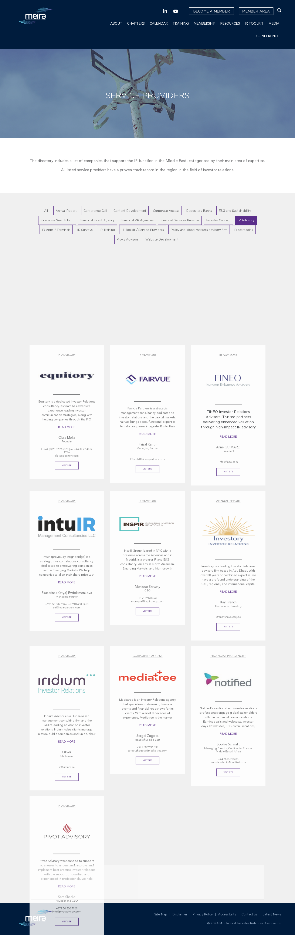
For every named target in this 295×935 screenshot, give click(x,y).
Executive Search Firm (57, 220)
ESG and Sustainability (235, 210)
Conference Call (95, 210)
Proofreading (243, 229)
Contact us (249, 914)
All (46, 210)
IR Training (107, 229)
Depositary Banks (199, 210)
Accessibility (227, 914)
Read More (66, 799)
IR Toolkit (254, 24)
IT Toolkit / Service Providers (143, 229)
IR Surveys (85, 229)
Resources (230, 24)
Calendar (159, 24)
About (116, 24)
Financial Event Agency (97, 220)
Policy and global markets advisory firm (199, 229)
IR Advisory (246, 220)
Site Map (160, 914)
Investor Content (218, 220)
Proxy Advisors (128, 239)
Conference (267, 36)
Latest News (271, 914)
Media (273, 24)
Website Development (162, 239)
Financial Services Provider (179, 220)
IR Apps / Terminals (56, 229)
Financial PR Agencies (137, 220)
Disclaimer (179, 914)
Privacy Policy (203, 914)
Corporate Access (166, 210)
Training (181, 24)
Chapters (136, 24)
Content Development (129, 210)
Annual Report (66, 210)
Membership (204, 24)
